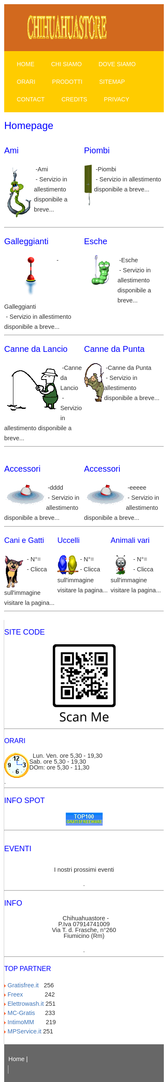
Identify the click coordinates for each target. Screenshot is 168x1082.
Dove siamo (117, 64)
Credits (74, 99)
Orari (26, 81)
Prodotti (67, 81)
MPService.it (22, 1031)
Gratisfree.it (23, 985)
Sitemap (112, 81)
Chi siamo (66, 64)
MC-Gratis (24, 1013)
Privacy (116, 99)
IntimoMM (24, 1022)
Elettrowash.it (24, 1003)
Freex (23, 994)
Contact (31, 99)
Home (25, 64)
